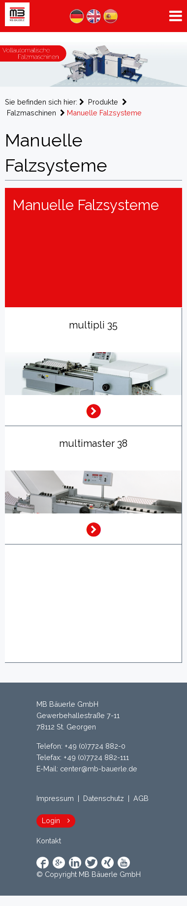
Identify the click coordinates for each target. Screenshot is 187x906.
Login (51, 820)
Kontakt (48, 840)
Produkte (103, 102)
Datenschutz (103, 798)
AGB (141, 798)
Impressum (55, 798)
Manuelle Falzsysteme (104, 113)
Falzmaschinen (31, 113)
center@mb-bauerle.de (98, 768)
